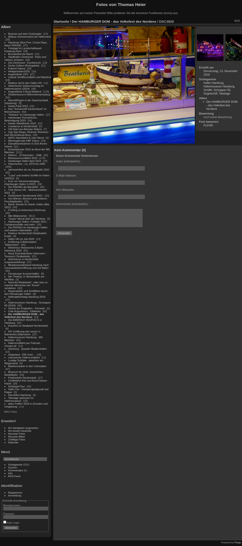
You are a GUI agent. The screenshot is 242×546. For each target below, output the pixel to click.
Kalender (13, 442)
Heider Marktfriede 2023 (22, 123)
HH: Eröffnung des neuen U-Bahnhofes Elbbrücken (22, 333)
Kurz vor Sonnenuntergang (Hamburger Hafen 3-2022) (21, 182)
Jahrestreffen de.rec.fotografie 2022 (28, 169)
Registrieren (15, 492)
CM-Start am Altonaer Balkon (25, 129)
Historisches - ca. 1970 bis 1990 (26, 163)
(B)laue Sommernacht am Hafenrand (29, 36)
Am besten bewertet (19, 430)
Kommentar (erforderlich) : (72, 204)
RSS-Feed (14, 476)
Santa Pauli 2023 (18, 105)
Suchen (12, 467)
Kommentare (15, 470)
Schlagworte (15, 464)
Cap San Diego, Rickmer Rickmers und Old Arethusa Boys (26, 133)
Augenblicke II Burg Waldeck (24, 91)
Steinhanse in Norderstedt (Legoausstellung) (21, 260)
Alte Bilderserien (17, 215)
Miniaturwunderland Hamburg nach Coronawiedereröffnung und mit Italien (26, 266)
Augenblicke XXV (18, 74)
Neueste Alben (16, 436)
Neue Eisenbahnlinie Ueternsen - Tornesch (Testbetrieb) (25, 255)
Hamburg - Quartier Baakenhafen (27, 348)
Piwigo (237, 542)
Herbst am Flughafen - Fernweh (27, 308)
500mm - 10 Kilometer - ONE (25, 155)
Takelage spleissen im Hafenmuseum (19, 399)
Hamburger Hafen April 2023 (24, 160)
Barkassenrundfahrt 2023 (22, 158)
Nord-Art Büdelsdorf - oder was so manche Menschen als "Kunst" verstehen (26, 285)
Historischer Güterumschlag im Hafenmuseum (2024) (24, 87)
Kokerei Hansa (16, 68)
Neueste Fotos (16, 433)
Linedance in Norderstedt (22, 126)
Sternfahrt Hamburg (19, 394)
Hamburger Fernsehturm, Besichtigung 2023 (20, 119)
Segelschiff (210, 93)
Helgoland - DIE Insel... (21, 354)
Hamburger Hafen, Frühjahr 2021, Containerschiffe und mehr (25, 223)
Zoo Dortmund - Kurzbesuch (24, 62)
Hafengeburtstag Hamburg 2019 (26, 296)
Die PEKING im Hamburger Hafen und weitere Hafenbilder (26, 229)
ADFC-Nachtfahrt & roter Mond (26, 137)
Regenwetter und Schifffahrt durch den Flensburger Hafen (26, 292)
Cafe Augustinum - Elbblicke (24, 311)
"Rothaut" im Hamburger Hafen (26, 114)
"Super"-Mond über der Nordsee (26, 218)
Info (10, 473)
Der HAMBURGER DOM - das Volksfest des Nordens (24, 315)
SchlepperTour (16, 386)
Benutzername (11, 505)
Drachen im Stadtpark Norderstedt (28, 325)
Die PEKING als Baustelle (23, 186)
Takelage (224, 93)
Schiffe (207, 90)
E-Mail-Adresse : (66, 175)
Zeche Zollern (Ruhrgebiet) (23, 65)
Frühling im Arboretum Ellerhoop (27, 210)
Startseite (61, 21)
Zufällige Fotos (16, 439)
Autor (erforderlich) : (68, 161)
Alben (6, 27)
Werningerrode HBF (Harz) (23, 140)
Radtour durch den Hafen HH (25, 82)
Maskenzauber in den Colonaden (27, 366)
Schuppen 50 (222, 90)
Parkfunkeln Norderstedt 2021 (25, 195)
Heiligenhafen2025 (19, 71)
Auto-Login (11, 522)
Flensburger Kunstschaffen (23, 273)
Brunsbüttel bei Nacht (20, 53)
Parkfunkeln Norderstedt (22, 377)
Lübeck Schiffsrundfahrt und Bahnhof (29, 77)
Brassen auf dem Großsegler (25, 33)
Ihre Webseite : (65, 189)
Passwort (8, 513)
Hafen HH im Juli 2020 (21, 238)
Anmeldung (14, 495)
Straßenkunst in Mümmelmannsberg (29, 94)
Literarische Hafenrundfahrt (24, 357)
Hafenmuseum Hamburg (218, 86)
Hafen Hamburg (213, 82)
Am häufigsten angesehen (23, 427)
